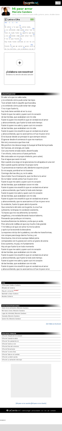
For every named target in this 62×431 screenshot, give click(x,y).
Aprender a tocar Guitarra (10, 294)
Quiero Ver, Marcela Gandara (11, 319)
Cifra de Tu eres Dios (9, 352)
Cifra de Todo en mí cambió (10, 354)
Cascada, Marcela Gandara (11, 316)
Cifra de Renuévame (8, 349)
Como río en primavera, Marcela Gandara (15, 308)
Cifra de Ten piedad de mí (10, 341)
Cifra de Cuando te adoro (10, 338)
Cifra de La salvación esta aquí (12, 360)
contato (53, 410)
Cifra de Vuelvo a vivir (9, 344)
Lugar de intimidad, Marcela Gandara (14, 313)
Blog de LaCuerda (10, 291)
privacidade (36, 410)
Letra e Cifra (14, 19)
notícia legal (26, 410)
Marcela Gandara (22, 12)
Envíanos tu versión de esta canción (19, 67)
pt (48, 410)
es (42, 410)
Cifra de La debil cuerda (10, 357)
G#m (6, 22)
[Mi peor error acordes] (23, 403)
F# (16, 22)
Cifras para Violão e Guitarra (11, 285)
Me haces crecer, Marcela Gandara (13, 311)
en (45, 410)
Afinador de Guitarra (8, 288)
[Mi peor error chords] (38, 403)
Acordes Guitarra (7, 296)
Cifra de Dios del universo (10, 346)
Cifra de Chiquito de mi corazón (12, 336)
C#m (10, 37)
